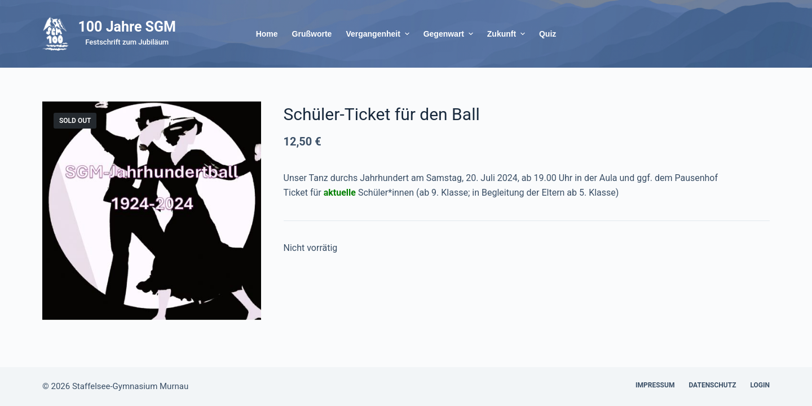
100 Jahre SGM (127, 27)
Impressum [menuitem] (655, 385)
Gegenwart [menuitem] (449, 34)
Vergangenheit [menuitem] (379, 34)
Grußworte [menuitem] (312, 33)
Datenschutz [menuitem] (712, 385)
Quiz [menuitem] (547, 33)
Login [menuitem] (760, 385)
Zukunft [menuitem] (507, 34)
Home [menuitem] (267, 33)
